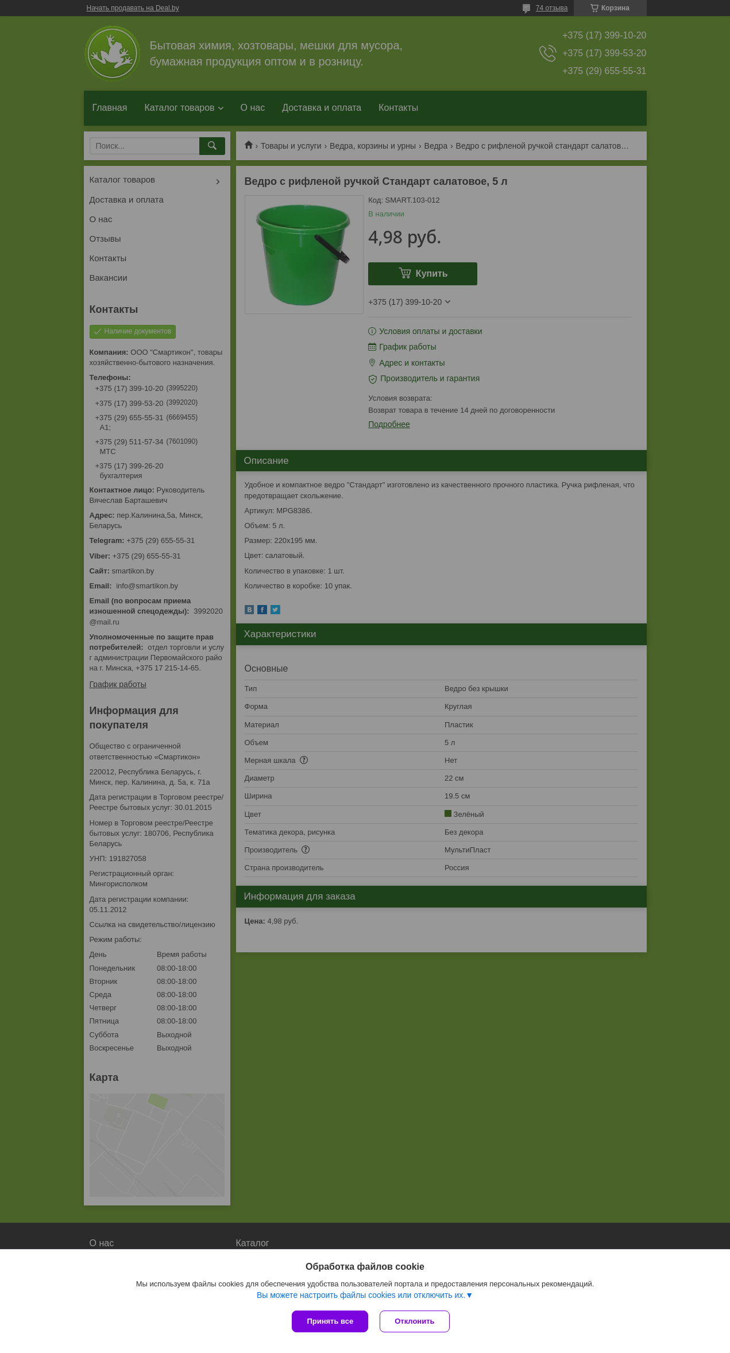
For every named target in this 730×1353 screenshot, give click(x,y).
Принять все (330, 1321)
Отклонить (414, 1321)
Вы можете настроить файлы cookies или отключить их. (361, 1295)
